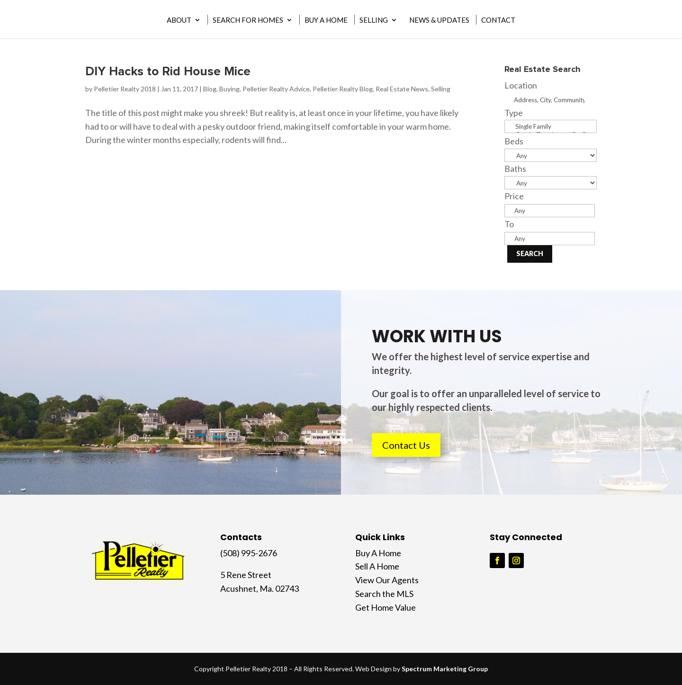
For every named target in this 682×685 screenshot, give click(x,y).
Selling (373, 20)
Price (514, 196)
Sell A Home (377, 566)
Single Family (550, 127)
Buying (229, 89)
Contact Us (406, 445)
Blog (209, 89)
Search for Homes (248, 20)
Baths (515, 168)
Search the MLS (384, 593)
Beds (513, 141)
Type (513, 112)
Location (520, 85)
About (179, 20)
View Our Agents (387, 580)
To (509, 224)
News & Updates (439, 20)
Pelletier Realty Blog (343, 89)
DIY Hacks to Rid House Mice (168, 71)
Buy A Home (326, 20)
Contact (498, 20)
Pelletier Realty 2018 (125, 89)
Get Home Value (385, 607)
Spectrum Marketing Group (445, 669)
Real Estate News (402, 89)
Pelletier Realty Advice (276, 89)
